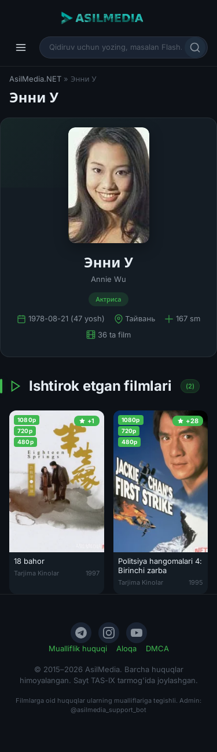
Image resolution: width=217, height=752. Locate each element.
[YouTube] (136, 632)
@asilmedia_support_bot (108, 710)
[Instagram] (108, 632)
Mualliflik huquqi (78, 648)
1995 (196, 582)
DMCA (157, 648)
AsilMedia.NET (35, 78)
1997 (93, 573)
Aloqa (126, 648)
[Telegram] (81, 632)
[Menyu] (20, 47)
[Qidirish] (195, 47)
